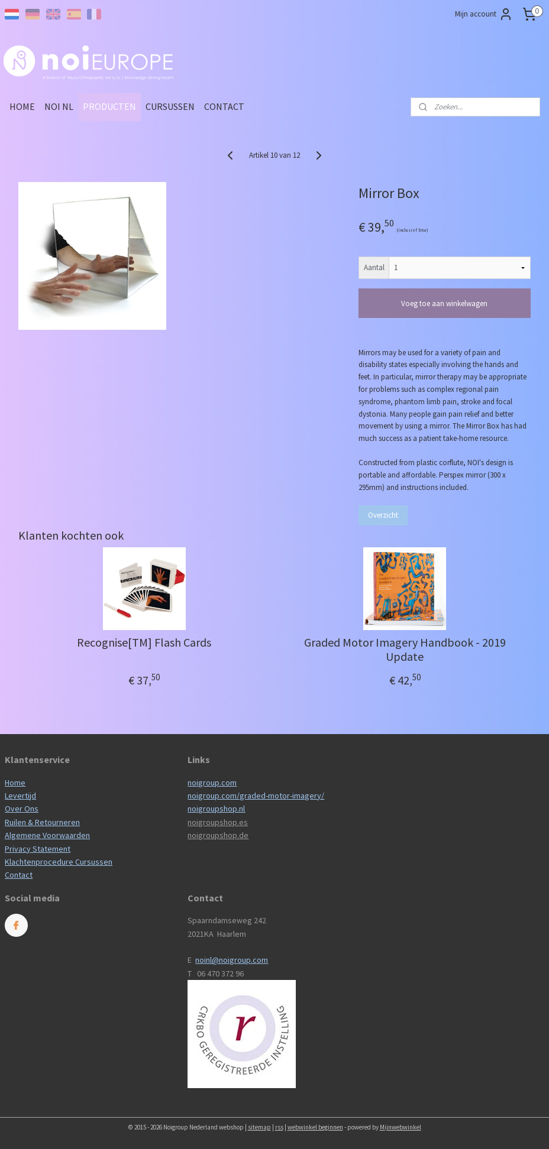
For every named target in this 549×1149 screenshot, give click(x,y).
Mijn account (484, 14)
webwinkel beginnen (315, 1127)
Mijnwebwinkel (400, 1127)
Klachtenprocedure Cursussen (58, 861)
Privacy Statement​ (37, 848)
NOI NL (58, 106)
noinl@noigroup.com (231, 960)
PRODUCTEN (109, 106)
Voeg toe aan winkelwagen (444, 303)
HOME (22, 106)
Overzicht (383, 515)
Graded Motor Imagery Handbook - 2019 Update (405, 649)
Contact (19, 874)
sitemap (259, 1127)
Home (15, 782)
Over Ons (21, 808)
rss (279, 1127)
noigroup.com (212, 782)
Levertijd (20, 795)
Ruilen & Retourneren (42, 822)
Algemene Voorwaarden (47, 835)
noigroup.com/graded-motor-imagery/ (256, 795)
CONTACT (224, 106)
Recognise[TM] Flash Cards (144, 642)
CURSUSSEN (170, 106)
